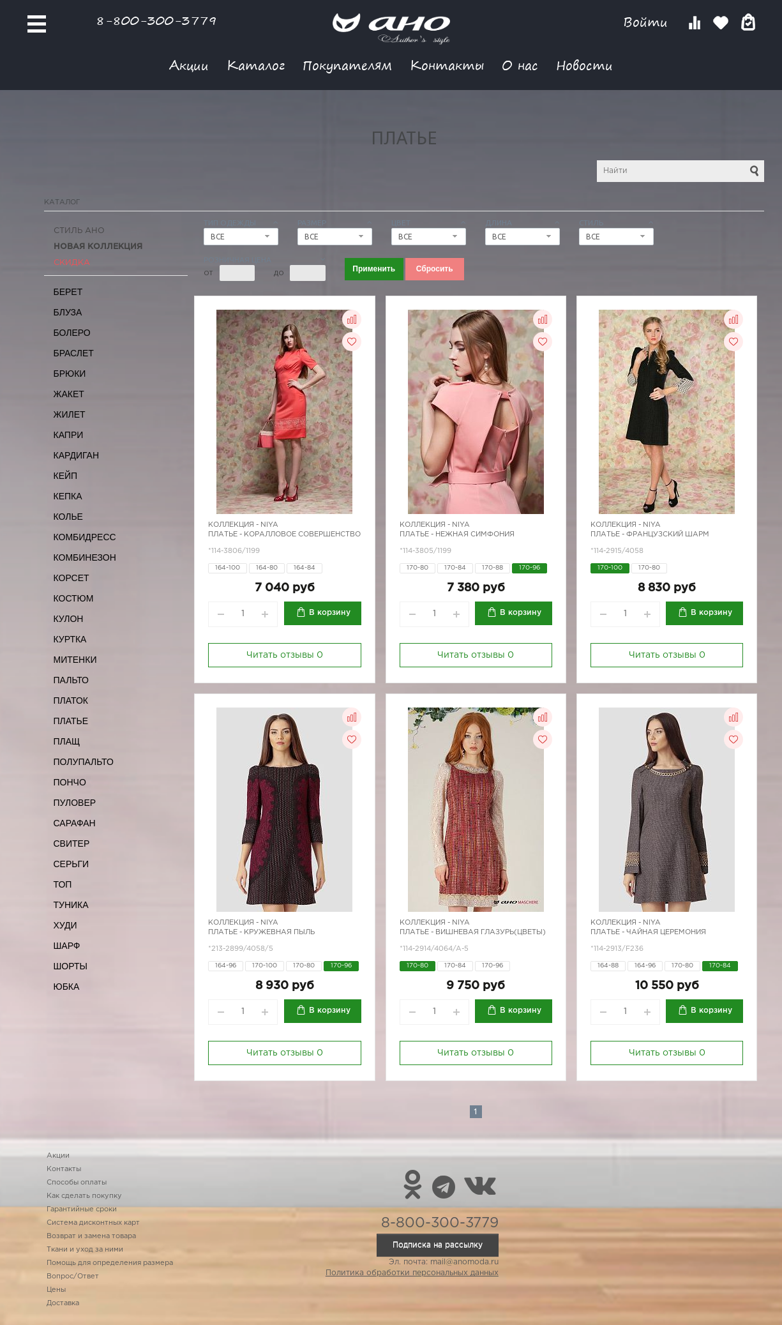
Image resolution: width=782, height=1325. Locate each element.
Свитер (72, 843)
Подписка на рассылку (438, 1244)
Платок (71, 700)
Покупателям (347, 64)
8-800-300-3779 (156, 20)
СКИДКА (72, 262)
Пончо (70, 782)
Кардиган (77, 455)
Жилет (70, 414)
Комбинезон (85, 557)
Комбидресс (85, 537)
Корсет (71, 578)
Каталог (256, 64)
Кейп (66, 476)
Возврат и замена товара (91, 1236)
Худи (65, 925)
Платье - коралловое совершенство (284, 534)
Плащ (67, 741)
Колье (68, 516)
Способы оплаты (77, 1182)
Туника (71, 905)
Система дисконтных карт (93, 1223)
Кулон (69, 619)
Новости (584, 64)
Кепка (68, 496)
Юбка (67, 986)
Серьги (71, 864)
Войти (647, 22)
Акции (189, 64)
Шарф (67, 946)
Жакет (69, 394)
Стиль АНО (79, 230)
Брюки (70, 373)
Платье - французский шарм (649, 534)
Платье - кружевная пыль (261, 932)
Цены (56, 1290)
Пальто (71, 680)
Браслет (74, 353)
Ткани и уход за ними (85, 1249)
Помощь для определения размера (110, 1263)
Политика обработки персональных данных (412, 1272)
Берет (68, 292)
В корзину (329, 612)
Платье (71, 721)
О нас (520, 64)
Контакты (447, 64)
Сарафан (75, 823)
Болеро (72, 333)
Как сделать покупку (84, 1196)
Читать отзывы (284, 655)
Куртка (70, 639)
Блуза (68, 312)
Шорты (70, 966)
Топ (63, 884)
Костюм (74, 598)
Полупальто (84, 762)
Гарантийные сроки (82, 1209)
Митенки (75, 660)
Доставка (63, 1303)
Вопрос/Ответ (73, 1276)
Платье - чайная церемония (648, 932)
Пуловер (75, 803)
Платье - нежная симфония (457, 534)
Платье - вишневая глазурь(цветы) (473, 932)
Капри (69, 435)
